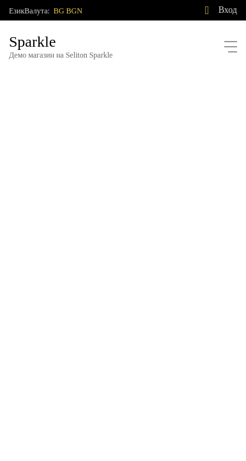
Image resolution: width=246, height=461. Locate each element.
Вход (228, 10)
